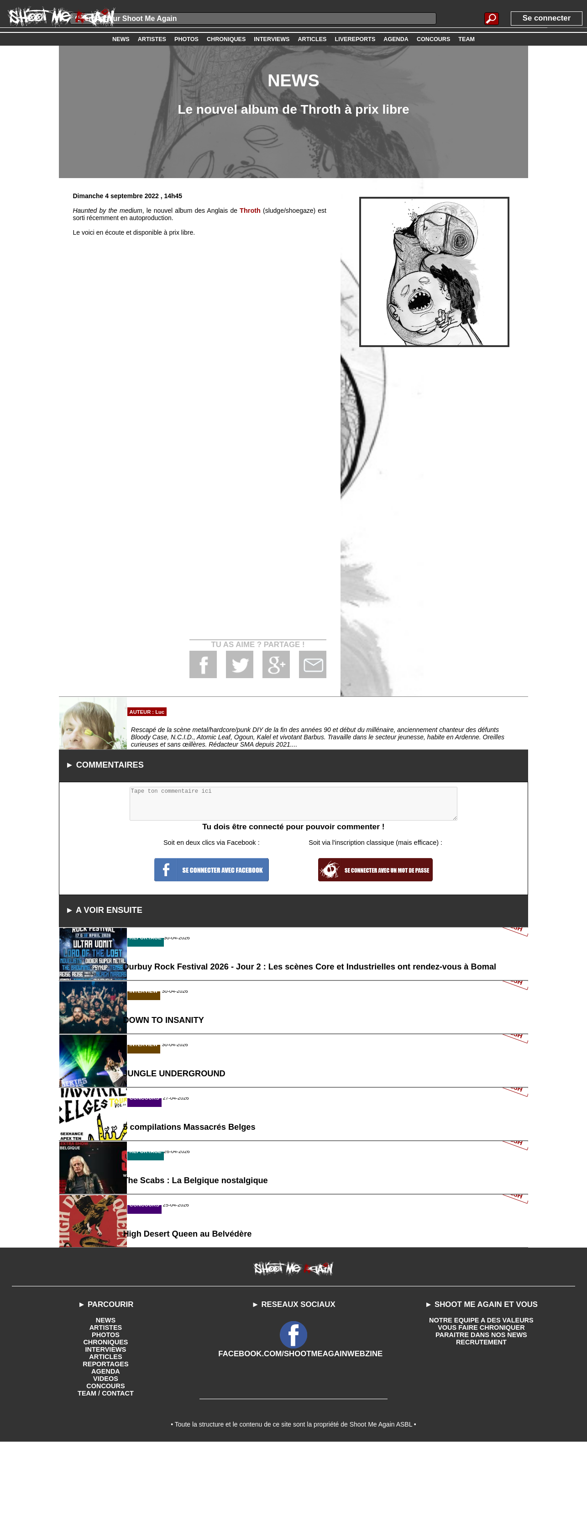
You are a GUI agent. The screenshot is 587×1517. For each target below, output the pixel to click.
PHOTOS (105, 1406)
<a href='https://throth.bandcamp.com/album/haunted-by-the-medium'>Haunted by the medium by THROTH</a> (199, 422)
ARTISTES (105, 1398)
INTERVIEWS (106, 1420)
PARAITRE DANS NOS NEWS (481, 1406)
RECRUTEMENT (481, 1413)
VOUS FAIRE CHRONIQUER (481, 1398)
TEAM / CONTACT (106, 1464)
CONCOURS (106, 1457)
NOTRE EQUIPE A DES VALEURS (481, 1391)
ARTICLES (105, 1428)
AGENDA (106, 1442)
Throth (250, 210)
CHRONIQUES (105, 1413)
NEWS (105, 1391)
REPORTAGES (106, 1435)
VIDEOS (106, 1450)
